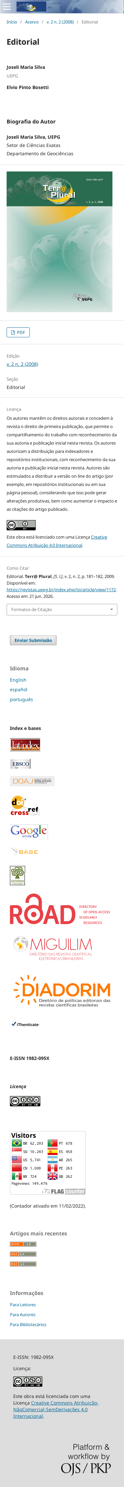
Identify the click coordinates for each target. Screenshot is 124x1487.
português (21, 699)
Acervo (32, 22)
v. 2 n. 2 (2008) (60, 22)
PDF (20, 332)
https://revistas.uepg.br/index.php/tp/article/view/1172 (61, 590)
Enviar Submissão (33, 640)
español (18, 689)
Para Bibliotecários (28, 1324)
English (18, 680)
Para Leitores (23, 1304)
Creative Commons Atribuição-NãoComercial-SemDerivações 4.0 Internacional (56, 1408)
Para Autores (22, 1314)
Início (12, 22)
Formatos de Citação (31, 609)
